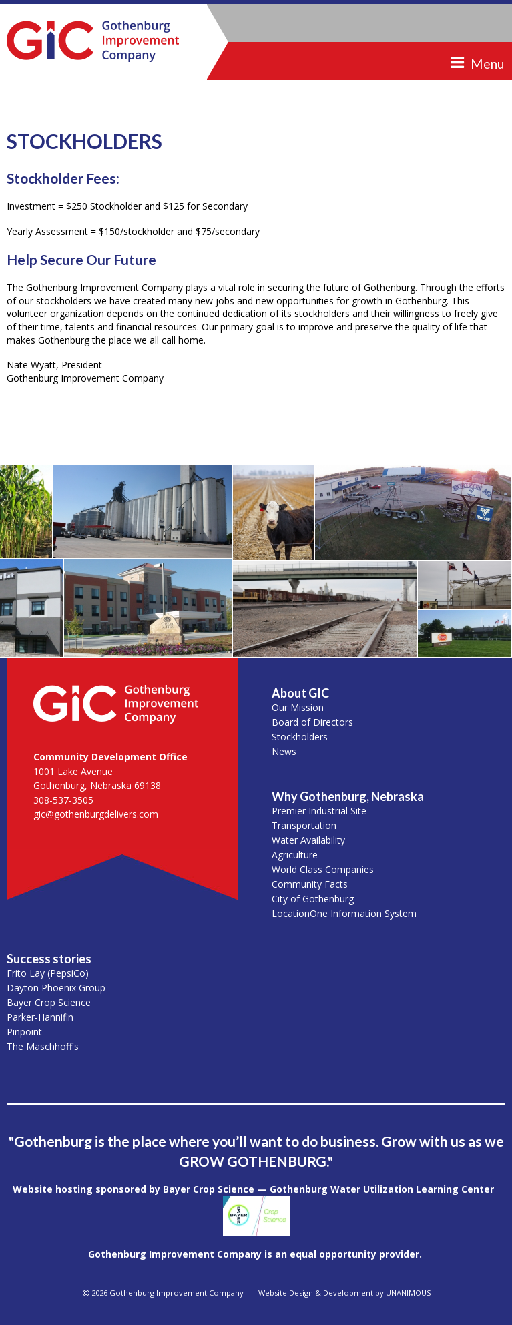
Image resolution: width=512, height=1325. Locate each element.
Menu (487, 63)
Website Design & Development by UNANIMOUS (344, 1293)
